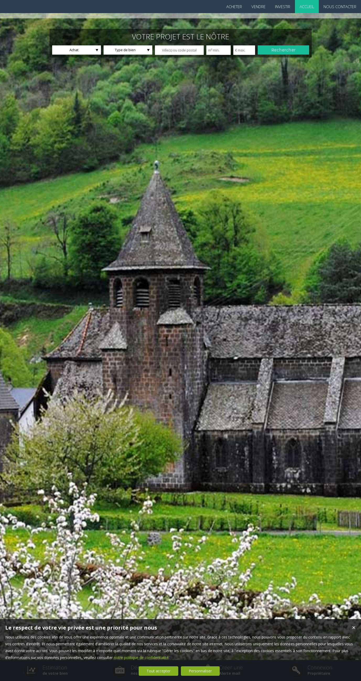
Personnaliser (200, 670)
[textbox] (179, 50)
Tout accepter (158, 670)
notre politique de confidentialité (141, 657)
